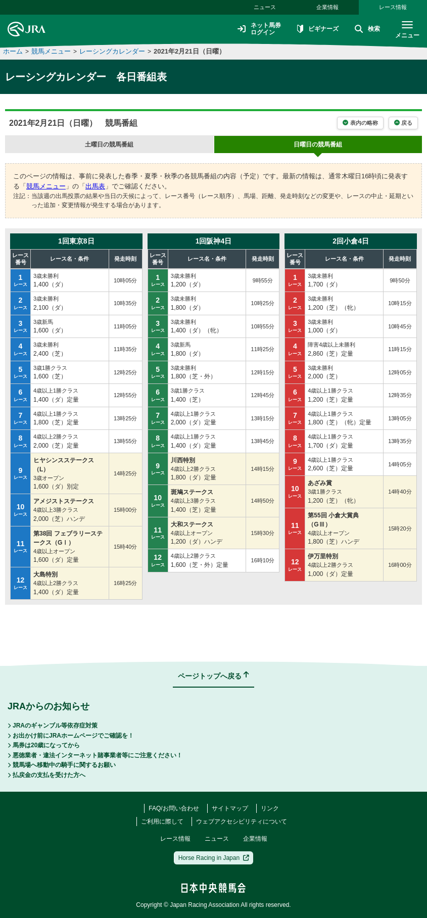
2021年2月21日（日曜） (189, 51)
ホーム (13, 51)
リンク (270, 808)
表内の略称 (360, 123)
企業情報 (327, 7)
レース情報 (393, 7)
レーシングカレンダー (112, 51)
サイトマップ (230, 808)
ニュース (265, 7)
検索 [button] (367, 29)
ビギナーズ (318, 29)
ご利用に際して (162, 821)
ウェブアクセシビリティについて (241, 821)
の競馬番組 (109, 144)
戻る (403, 123)
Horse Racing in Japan (214, 857)
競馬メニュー (51, 51)
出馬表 (95, 186)
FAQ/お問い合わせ (174, 808)
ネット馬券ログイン (259, 29)
